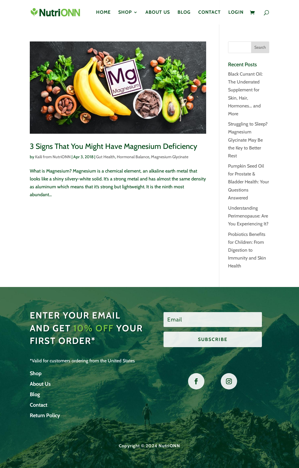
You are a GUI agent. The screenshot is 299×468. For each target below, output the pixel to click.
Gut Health (105, 156)
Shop (125, 12)
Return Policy (45, 415)
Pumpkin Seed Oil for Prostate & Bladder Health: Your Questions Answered (248, 182)
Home (103, 12)
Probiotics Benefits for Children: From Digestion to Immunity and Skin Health (247, 250)
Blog (184, 12)
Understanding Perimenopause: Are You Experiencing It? (248, 216)
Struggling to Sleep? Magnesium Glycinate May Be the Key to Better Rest (247, 140)
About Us (157, 12)
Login (236, 12)
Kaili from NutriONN (53, 156)
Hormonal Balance (133, 156)
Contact (209, 12)
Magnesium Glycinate (169, 156)
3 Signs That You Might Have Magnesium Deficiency (113, 146)
